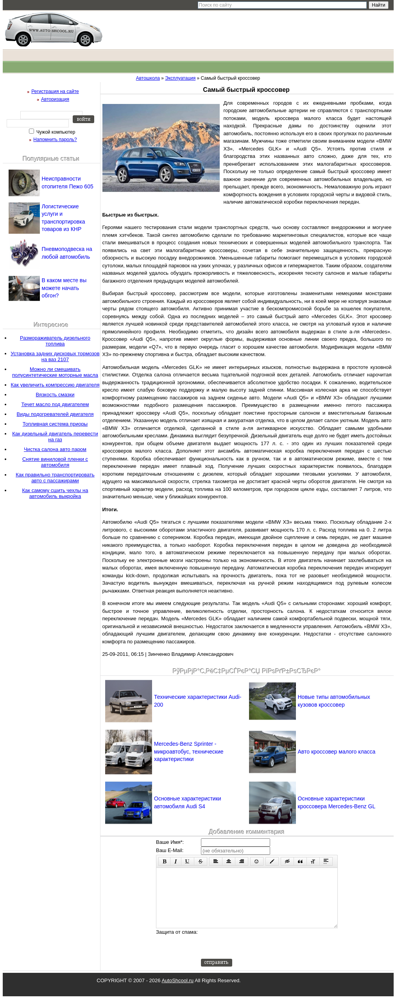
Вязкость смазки (55, 394)
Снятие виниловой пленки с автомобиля (55, 462)
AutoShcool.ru (177, 992)
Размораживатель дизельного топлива (55, 341)
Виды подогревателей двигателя (55, 414)
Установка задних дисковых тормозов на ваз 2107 (55, 356)
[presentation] (260, 955)
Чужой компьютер (55, 132)
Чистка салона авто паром (55, 449)
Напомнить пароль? (55, 139)
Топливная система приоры (55, 424)
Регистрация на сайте (55, 91)
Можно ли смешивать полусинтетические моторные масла (55, 372)
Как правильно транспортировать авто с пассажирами (55, 477)
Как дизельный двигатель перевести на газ (55, 436)
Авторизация (55, 99)
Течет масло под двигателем (55, 404)
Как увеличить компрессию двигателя (55, 385)
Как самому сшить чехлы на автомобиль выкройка (55, 493)
